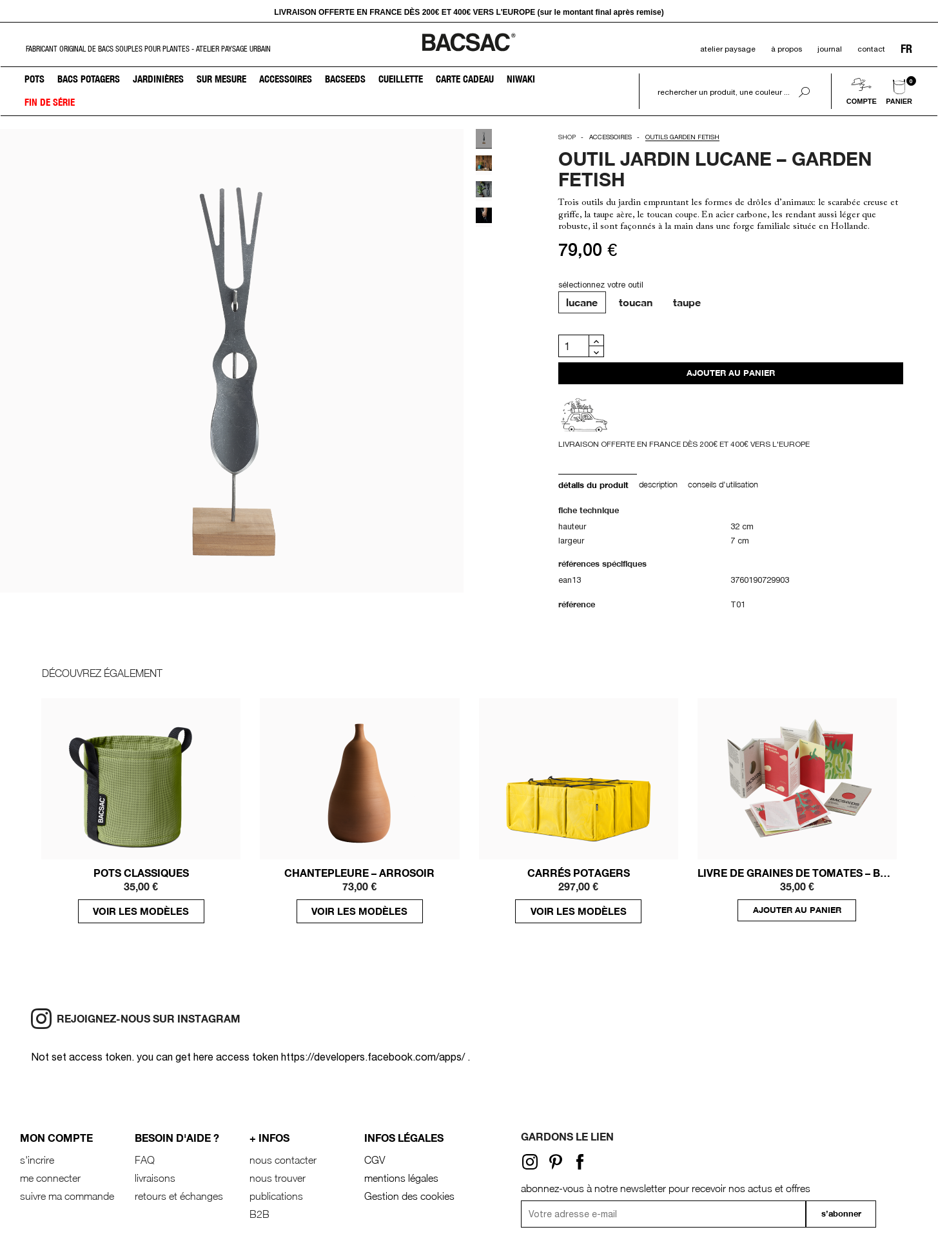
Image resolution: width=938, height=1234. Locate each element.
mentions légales (401, 1178)
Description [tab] (658, 484)
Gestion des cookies (409, 1196)
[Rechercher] (722, 92)
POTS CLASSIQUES (141, 873)
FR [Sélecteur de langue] (906, 49)
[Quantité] (573, 346)
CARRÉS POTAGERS (578, 873)
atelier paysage (728, 49)
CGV (374, 1160)
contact (871, 49)
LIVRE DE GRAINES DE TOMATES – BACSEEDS (797, 873)
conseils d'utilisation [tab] (723, 484)
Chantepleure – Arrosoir (359, 873)
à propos (786, 49)
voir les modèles (141, 911)
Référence (576, 604)
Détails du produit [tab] (593, 485)
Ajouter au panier (731, 373)
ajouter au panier (797, 910)
